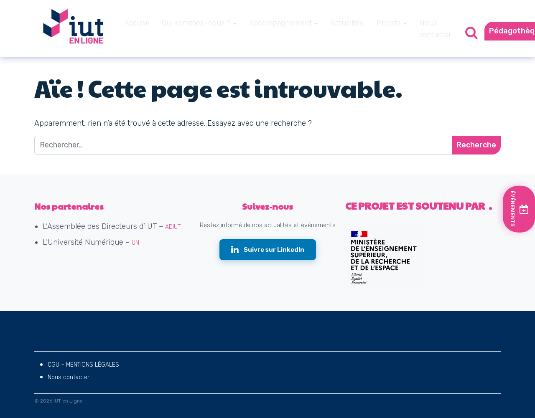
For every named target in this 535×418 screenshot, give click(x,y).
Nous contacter (68, 377)
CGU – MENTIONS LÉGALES (83, 364)
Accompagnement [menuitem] (280, 23)
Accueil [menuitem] (136, 23)
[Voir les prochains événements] (520, 209)
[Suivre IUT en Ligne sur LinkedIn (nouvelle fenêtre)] (267, 250)
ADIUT (173, 227)
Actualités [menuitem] (347, 23)
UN (135, 242)
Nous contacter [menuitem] (435, 28)
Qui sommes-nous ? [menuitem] (196, 23)
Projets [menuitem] (389, 23)
